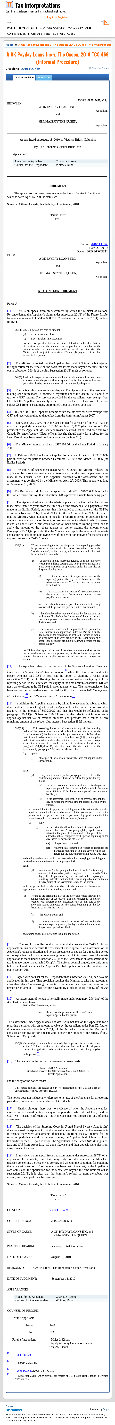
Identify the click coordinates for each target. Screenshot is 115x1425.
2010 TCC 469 (30, 69)
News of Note (27, 27)
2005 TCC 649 (24, 1370)
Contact (9, 1406)
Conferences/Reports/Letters (28, 33)
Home (11, 27)
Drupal (106, 1409)
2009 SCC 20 (24, 1355)
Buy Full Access (64, 33)
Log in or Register (57, 17)
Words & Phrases (79, 27)
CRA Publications (52, 27)
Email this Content (99, 68)
